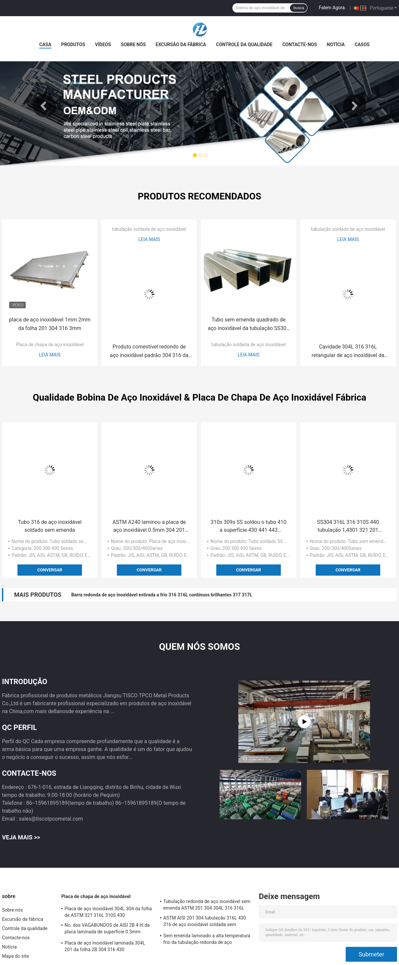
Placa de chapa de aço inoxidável (50, 344)
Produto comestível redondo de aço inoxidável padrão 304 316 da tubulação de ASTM (149, 352)
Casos (362, 44)
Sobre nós (133, 44)
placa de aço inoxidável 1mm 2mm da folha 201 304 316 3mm (49, 324)
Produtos (73, 44)
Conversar (49, 569)
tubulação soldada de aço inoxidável (149, 229)
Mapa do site (15, 956)
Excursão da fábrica (181, 44)
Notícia (336, 44)
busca (298, 8)
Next (354, 105)
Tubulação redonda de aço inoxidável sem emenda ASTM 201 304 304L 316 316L (207, 905)
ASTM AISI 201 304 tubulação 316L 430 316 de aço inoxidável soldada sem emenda (204, 922)
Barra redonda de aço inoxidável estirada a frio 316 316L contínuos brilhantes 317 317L (161, 594)
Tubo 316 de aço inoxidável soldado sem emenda (49, 526)
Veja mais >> (21, 837)
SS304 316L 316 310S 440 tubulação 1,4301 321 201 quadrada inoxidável (348, 526)
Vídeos (103, 44)
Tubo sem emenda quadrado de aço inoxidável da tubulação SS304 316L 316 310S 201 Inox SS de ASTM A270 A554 (248, 325)
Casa (45, 44)
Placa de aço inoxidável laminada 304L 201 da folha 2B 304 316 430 (105, 946)
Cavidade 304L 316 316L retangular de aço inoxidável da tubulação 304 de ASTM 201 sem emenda (348, 352)
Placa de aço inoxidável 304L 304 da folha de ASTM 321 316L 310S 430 (108, 912)
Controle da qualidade (244, 44)
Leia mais (50, 354)
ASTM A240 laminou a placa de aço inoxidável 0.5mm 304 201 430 (149, 526)
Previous (44, 105)
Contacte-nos (299, 44)
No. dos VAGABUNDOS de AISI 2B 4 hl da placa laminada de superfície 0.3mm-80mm (107, 929)
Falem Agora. (332, 7)
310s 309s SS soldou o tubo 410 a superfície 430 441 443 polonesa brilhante (248, 526)
